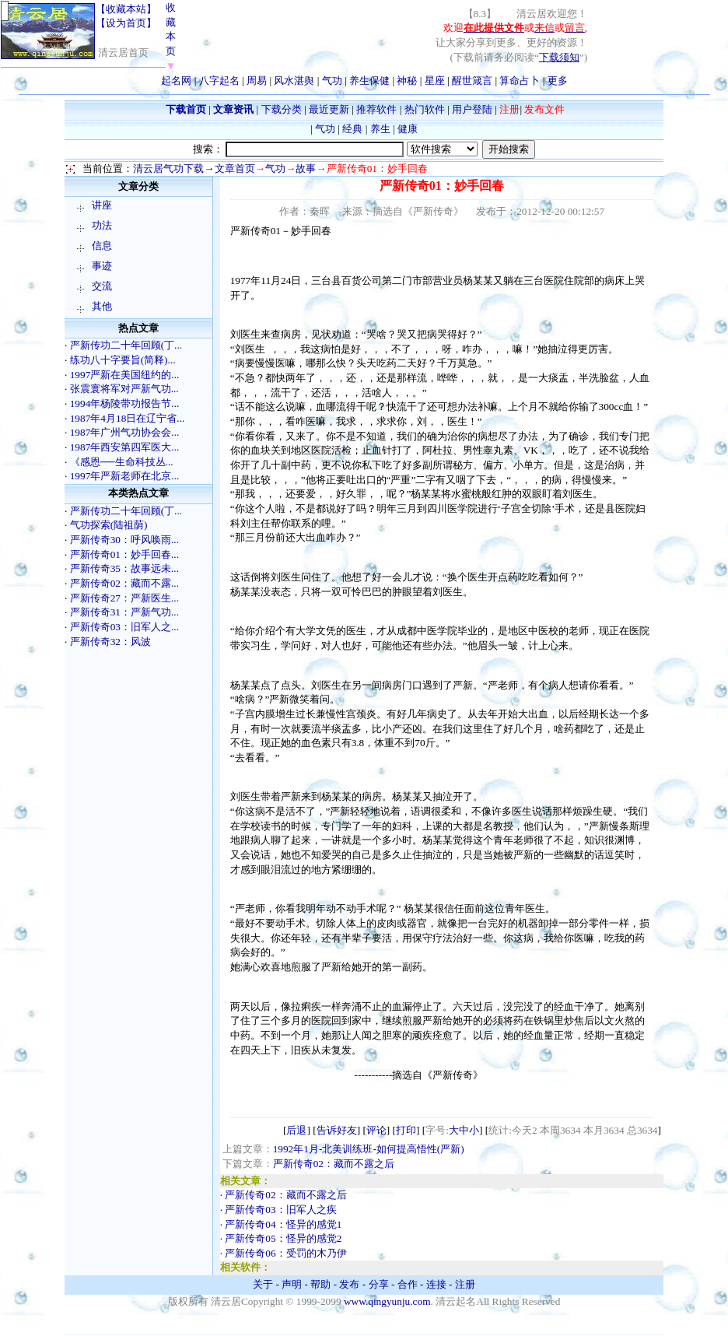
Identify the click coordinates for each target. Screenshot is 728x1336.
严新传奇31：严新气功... (124, 612)
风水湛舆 (294, 80)
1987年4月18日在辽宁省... (127, 418)
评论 (376, 1130)
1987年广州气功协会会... (125, 432)
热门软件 (424, 109)
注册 (465, 1284)
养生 (380, 129)
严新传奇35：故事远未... (124, 568)
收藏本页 (171, 37)
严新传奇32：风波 (110, 641)
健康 (407, 129)
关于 (263, 1284)
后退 (296, 1130)
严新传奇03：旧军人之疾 (280, 1209)
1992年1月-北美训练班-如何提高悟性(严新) (368, 1149)
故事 (306, 168)
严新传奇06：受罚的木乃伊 (285, 1253)
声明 (292, 1284)
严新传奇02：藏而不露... (124, 583)
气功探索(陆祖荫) (109, 525)
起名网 (176, 80)
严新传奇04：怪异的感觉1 (283, 1224)
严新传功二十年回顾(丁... (126, 345)
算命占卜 (519, 80)
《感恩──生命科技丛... (121, 462)
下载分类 (281, 109)
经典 (352, 129)
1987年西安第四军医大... (125, 447)
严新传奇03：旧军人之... (124, 627)
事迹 (102, 266)
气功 (332, 80)
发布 (349, 1284)
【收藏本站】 (126, 9)
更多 (558, 80)
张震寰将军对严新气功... (124, 388)
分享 (379, 1284)
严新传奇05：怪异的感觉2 (283, 1238)
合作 (407, 1284)
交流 (102, 286)
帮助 (320, 1284)
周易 (257, 80)
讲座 (102, 205)
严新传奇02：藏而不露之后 (333, 1163)
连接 (436, 1284)
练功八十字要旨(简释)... (123, 360)
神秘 (407, 80)
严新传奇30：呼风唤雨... (124, 539)
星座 (435, 80)
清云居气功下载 (168, 168)
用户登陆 (472, 109)
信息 (102, 245)
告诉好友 (337, 1130)
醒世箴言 (472, 80)
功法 (102, 225)
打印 (406, 1130)
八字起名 (219, 80)
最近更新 (329, 109)
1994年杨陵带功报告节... (125, 403)
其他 (102, 306)
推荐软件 (376, 109)
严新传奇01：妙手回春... (124, 554)
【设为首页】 (126, 23)
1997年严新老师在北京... (125, 476)
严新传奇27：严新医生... (124, 598)
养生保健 (369, 80)
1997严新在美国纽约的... (125, 374)
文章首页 (235, 168)
